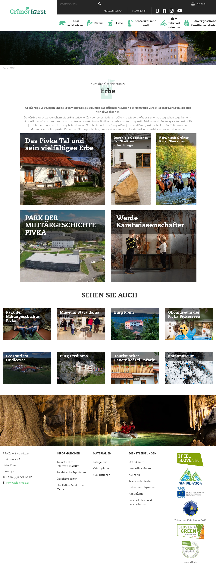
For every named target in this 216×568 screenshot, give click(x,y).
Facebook (164, 10)
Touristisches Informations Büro (68, 464)
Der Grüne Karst (28, 12)
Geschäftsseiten (67, 478)
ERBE (12, 68)
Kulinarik (134, 474)
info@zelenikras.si (17, 482)
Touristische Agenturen (71, 472)
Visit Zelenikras (157, 10)
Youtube (179, 10)
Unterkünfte (136, 462)
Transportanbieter (140, 481)
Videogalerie (101, 468)
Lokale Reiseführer (140, 468)
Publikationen (101, 474)
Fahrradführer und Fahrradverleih (140, 502)
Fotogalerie (100, 462)
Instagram (171, 10)
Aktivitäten (136, 493)
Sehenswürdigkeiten (142, 487)
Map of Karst (139, 10)
